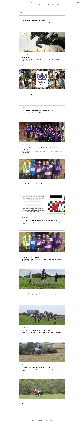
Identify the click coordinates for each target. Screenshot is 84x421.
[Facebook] (31, 2)
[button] (78, 2)
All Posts (21, 12)
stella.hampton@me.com (42, 415)
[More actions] (62, 17)
